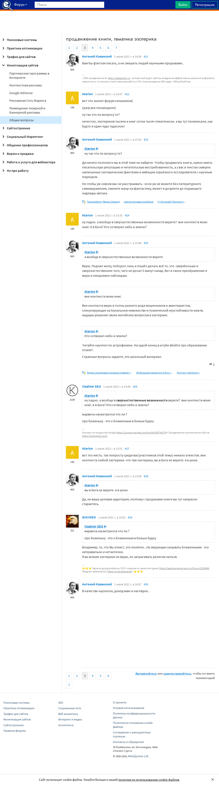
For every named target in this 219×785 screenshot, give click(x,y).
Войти (183, 4)
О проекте (119, 702)
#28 (146, 476)
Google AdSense (21, 93)
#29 (130, 517)
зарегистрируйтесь (177, 673)
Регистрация (204, 4)
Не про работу (15, 170)
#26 (135, 386)
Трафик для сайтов (18, 56)
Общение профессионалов (24, 145)
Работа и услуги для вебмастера (28, 162)
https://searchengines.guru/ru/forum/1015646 (184, 568)
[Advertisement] (109, 21)
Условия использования (128, 708)
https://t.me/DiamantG (119, 571)
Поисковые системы (19, 39)
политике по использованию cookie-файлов (148, 780)
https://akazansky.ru (119, 78)
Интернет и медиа (70, 719)
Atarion (87, 94)
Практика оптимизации (21, 48)
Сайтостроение (15, 128)
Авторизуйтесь (146, 673)
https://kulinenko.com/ (94, 436)
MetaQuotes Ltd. (138, 756)
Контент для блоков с (189, 372)
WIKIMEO (89, 517)
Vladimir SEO (91, 386)
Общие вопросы (21, 120)
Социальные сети (69, 708)
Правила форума (14, 731)
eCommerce (66, 725)
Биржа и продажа (17, 153)
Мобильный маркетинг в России (154, 372)
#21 (146, 56)
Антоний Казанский (97, 56)
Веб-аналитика (68, 714)
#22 (127, 94)
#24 (127, 215)
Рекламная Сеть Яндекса (27, 100)
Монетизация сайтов (19, 65)
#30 (146, 584)
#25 (146, 243)
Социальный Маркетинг (22, 136)
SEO (60, 703)
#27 (127, 448)
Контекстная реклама (25, 85)
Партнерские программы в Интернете (29, 75)
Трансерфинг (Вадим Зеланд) (103, 201)
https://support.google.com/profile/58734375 (141, 432)
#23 (146, 139)
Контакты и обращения (128, 742)
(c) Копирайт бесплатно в (171, 201)
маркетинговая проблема (138, 201)
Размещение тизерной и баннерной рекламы (27, 110)
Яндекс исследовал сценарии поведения (109, 372)
